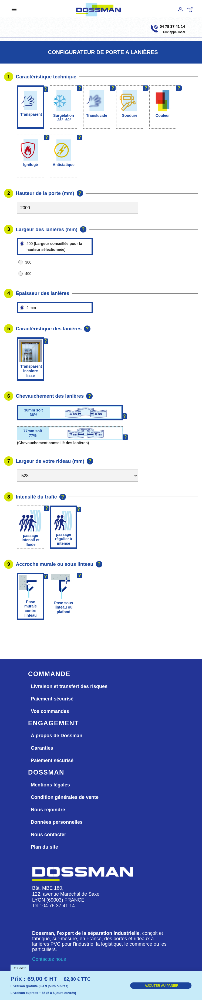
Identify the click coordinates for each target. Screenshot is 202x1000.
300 (28, 262)
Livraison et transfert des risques (69, 686)
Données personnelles (57, 822)
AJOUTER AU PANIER (162, 986)
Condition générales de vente (65, 797)
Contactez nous (49, 959)
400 (28, 273)
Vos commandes (50, 711)
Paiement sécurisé (52, 699)
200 (54, 246)
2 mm (31, 307)
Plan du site (44, 847)
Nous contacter (48, 834)
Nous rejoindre (48, 809)
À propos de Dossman (56, 735)
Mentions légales (50, 785)
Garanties (42, 748)
